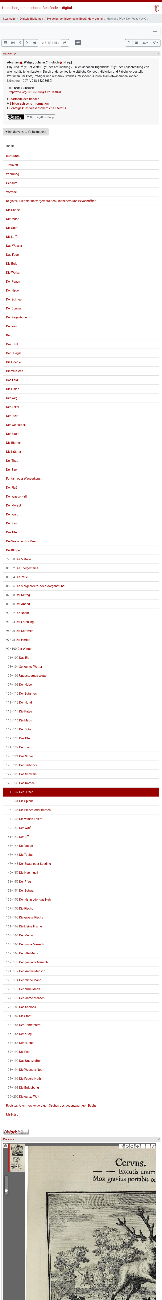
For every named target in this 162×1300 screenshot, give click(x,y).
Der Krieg (19, 1034)
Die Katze (19, 711)
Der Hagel (12, 290)
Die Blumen (14, 443)
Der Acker (12, 407)
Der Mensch (20, 935)
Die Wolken (13, 272)
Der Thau (12, 460)
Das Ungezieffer (23, 1061)
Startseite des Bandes (24, 99)
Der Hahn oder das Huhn (29, 899)
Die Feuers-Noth (23, 1078)
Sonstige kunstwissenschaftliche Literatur (38, 108)
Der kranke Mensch (25, 971)
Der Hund (19, 702)
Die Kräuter (13, 452)
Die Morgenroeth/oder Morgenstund (35, 586)
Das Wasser (14, 246)
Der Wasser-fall (16, 496)
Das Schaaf (20, 756)
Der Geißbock (21, 765)
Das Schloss (21, 1007)
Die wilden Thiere (24, 819)
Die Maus (19, 720)
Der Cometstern (23, 1025)
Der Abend (18, 604)
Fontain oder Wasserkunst (24, 478)
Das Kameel (20, 783)
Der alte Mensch (23, 953)
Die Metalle (18, 559)
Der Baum (12, 434)
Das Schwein (21, 774)
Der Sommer (19, 631)
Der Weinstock (16, 425)
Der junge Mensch (25, 944)
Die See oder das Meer (21, 541)
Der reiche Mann (23, 980)
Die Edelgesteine (22, 568)
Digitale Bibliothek (31, 18)
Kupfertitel (13, 156)
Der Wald (12, 514)
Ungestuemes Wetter (27, 675)
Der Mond (12, 219)
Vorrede (11, 192)
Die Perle (17, 577)
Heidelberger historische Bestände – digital (37, 8)
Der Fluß (11, 487)
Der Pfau (18, 881)
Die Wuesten (14, 371)
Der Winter (19, 649)
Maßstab (12, 1114)
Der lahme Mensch (25, 998)
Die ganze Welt (22, 1096)
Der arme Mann (23, 989)
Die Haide (12, 389)
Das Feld (12, 380)
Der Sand (12, 523)
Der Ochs (18, 729)
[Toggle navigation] (155, 31)
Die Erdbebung (22, 1087)
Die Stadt (18, 1016)
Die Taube (19, 855)
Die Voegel (20, 846)
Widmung (12, 174)
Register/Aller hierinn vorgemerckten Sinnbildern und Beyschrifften (51, 201)
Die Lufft (12, 237)
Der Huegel (13, 353)
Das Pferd (19, 738)
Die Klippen (13, 550)
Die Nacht (17, 613)
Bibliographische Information (29, 103)
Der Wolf (18, 828)
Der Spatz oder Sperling (28, 864)
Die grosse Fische (24, 917)
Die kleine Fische (24, 926)
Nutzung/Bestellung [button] (40, 117)
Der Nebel (19, 684)
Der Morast (13, 505)
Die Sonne (13, 210)
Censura (11, 183)
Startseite (9, 18)
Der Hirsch (19, 792)
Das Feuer (13, 254)
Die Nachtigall (22, 872)
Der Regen (13, 281)
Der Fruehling (20, 622)
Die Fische (19, 908)
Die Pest (18, 1052)
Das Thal (12, 344)
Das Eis (17, 658)
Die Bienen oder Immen (28, 810)
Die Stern (12, 228)
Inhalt (10, 146)
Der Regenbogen (17, 317)
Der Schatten (21, 693)
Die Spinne (20, 801)
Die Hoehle (13, 362)
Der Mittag (18, 595)
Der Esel (18, 747)
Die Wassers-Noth (25, 1070)
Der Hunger (20, 1043)
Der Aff (17, 837)
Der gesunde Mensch (27, 962)
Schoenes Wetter (24, 666)
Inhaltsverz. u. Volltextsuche (26, 132)
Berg (9, 335)
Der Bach (12, 469)
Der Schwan (20, 890)
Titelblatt (12, 165)
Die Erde (11, 263)
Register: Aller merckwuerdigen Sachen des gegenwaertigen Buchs (51, 1105)
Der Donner (13, 308)
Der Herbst (18, 640)
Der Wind (12, 326)
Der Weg (12, 398)
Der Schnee (14, 299)
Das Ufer (12, 532)
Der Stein (12, 416)
